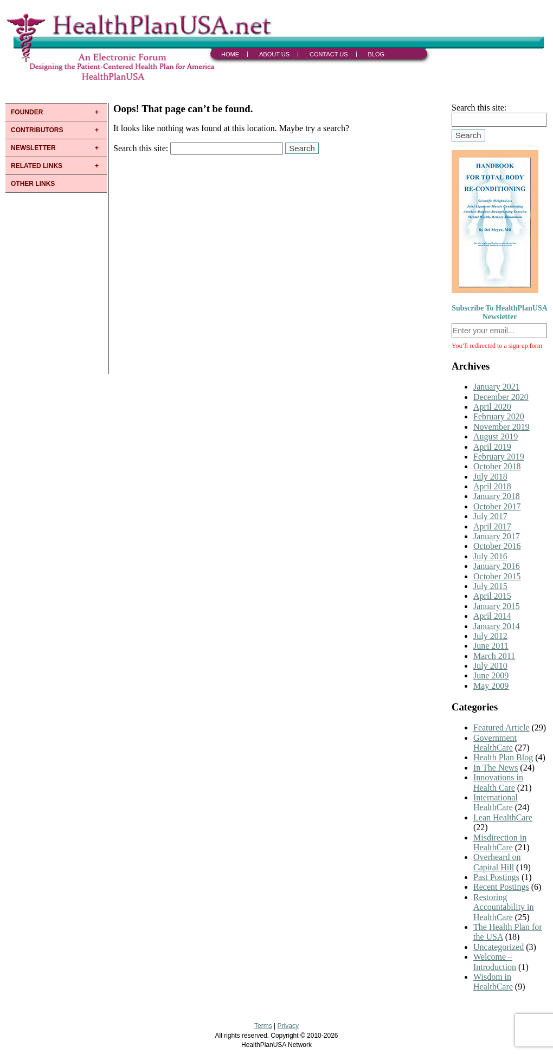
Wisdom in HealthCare (493, 981)
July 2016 (490, 556)
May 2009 (491, 685)
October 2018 (497, 466)
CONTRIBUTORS (37, 130)
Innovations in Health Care (498, 782)
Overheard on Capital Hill (497, 861)
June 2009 (491, 675)
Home (230, 54)
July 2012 (490, 636)
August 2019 (495, 436)
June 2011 (491, 645)
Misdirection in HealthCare (499, 842)
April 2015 (492, 595)
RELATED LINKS (36, 166)
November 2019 (501, 426)
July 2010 (490, 665)
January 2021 (496, 386)
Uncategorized (498, 947)
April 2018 (492, 486)
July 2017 (490, 516)
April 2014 (492, 615)
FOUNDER (27, 112)
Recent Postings (501, 886)
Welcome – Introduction (494, 961)
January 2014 (496, 626)
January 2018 (496, 496)
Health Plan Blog (503, 757)
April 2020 (492, 406)
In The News (495, 767)
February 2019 (498, 456)
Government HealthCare (495, 742)
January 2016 (496, 566)
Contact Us (329, 54)
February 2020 (498, 416)
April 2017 (492, 526)
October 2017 (497, 506)
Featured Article (501, 727)
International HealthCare (495, 802)
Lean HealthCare (502, 817)
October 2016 (497, 546)
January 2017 (496, 536)
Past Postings (496, 877)
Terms (263, 1026)
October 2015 (497, 576)
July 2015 (490, 586)
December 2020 (501, 397)
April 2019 (492, 446)
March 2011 (494, 656)
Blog (376, 54)
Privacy (288, 1026)
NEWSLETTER (33, 148)
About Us (274, 54)
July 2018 (490, 476)
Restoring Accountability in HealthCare (503, 907)
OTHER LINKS (33, 183)
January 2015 (496, 606)
